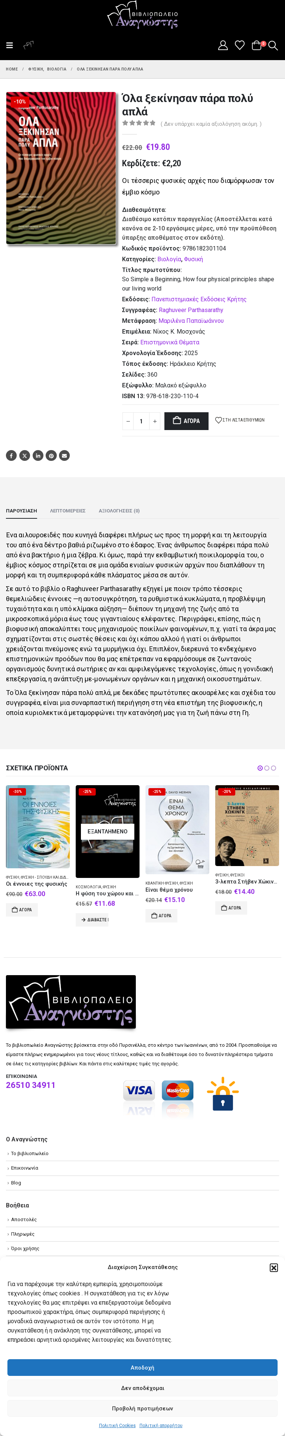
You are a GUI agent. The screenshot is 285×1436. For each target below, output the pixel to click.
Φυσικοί (237, 875)
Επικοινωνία (24, 1168)
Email (64, 455)
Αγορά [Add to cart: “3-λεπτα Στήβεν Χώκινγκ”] (235, 908)
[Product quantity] (141, 421)
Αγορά (192, 420)
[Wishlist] (240, 45)
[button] (274, 1267)
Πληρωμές (23, 1234)
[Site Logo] (142, 15)
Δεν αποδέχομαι (142, 1388)
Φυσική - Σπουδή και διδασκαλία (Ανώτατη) (62, 877)
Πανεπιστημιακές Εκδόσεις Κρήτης (199, 299)
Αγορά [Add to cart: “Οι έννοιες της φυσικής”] (25, 909)
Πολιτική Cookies (117, 1425)
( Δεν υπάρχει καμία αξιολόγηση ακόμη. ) (211, 124)
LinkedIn (38, 455)
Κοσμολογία (88, 887)
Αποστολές (24, 1219)
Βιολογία (169, 259)
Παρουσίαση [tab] (21, 511)
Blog (16, 1183)
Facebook (11, 455)
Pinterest (51, 455)
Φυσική (193, 259)
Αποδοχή (142, 1367)
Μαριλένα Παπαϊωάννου (191, 320)
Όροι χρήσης (25, 1248)
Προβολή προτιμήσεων (142, 1408)
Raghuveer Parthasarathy (191, 310)
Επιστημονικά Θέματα (169, 342)
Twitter (24, 455)
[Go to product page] (38, 826)
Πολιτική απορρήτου (161, 1425)
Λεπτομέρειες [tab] (68, 511)
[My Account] (223, 45)
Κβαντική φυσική (161, 883)
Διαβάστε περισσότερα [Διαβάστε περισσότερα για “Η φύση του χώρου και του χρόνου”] (98, 919)
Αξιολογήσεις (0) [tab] (119, 511)
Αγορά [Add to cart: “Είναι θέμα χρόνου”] (165, 915)
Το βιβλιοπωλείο (30, 1153)
